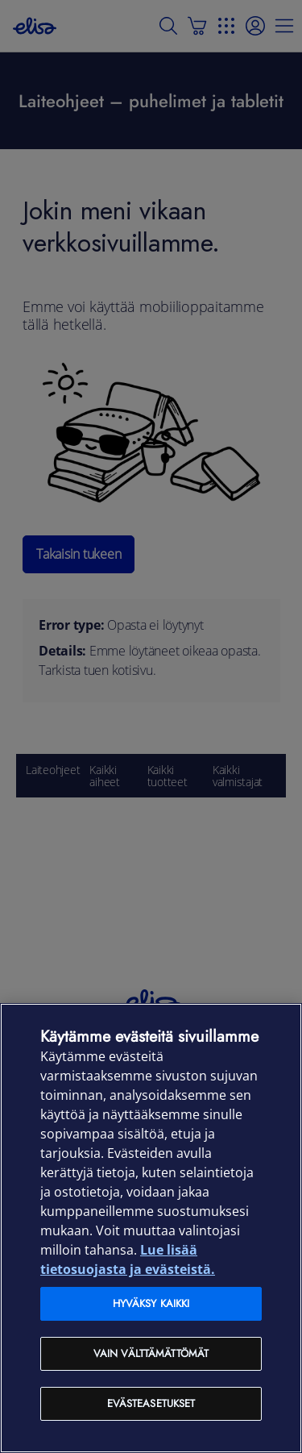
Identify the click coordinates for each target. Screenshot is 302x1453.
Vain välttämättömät (151, 1353)
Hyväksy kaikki (151, 1303)
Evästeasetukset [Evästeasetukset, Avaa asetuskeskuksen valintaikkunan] (151, 1403)
